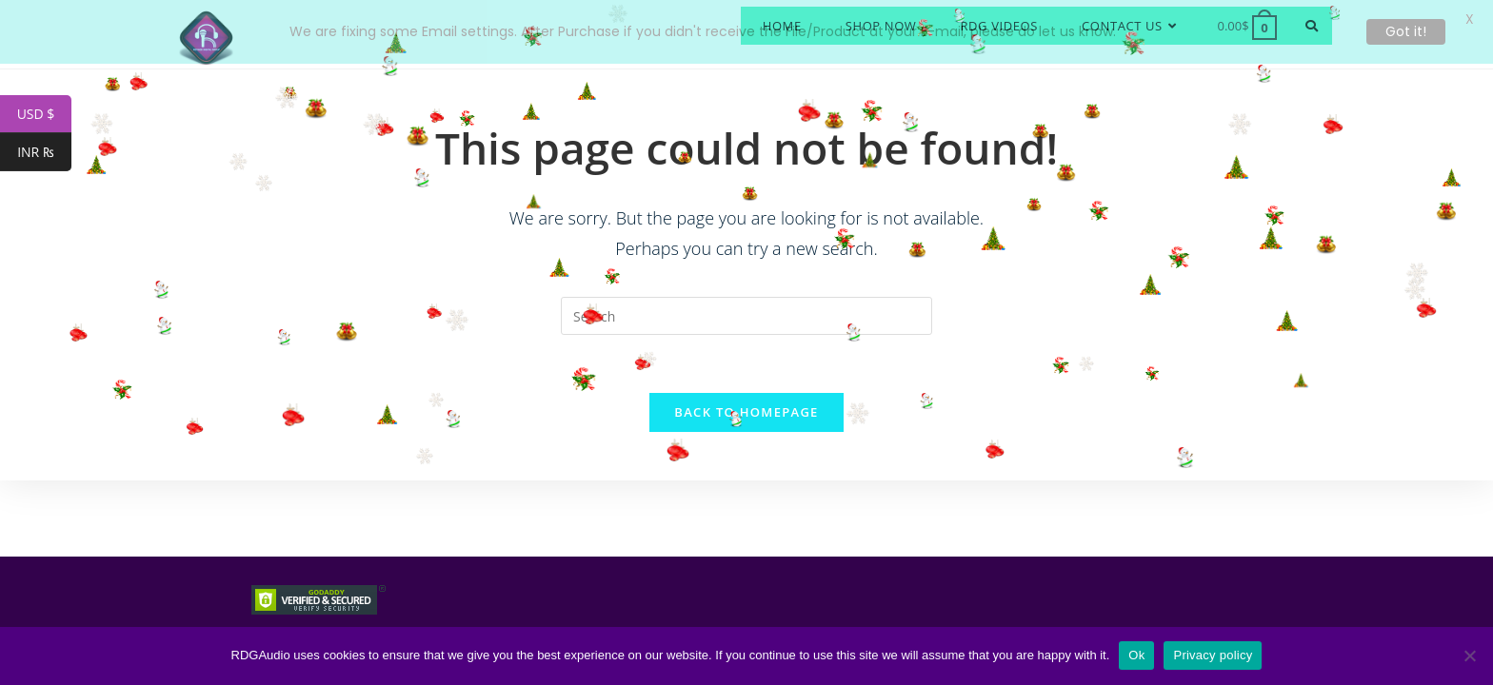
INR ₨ (44, 152)
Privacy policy (1212, 655)
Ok (1136, 655)
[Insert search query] (746, 309)
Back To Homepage (746, 405)
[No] (1469, 655)
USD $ (44, 114)
